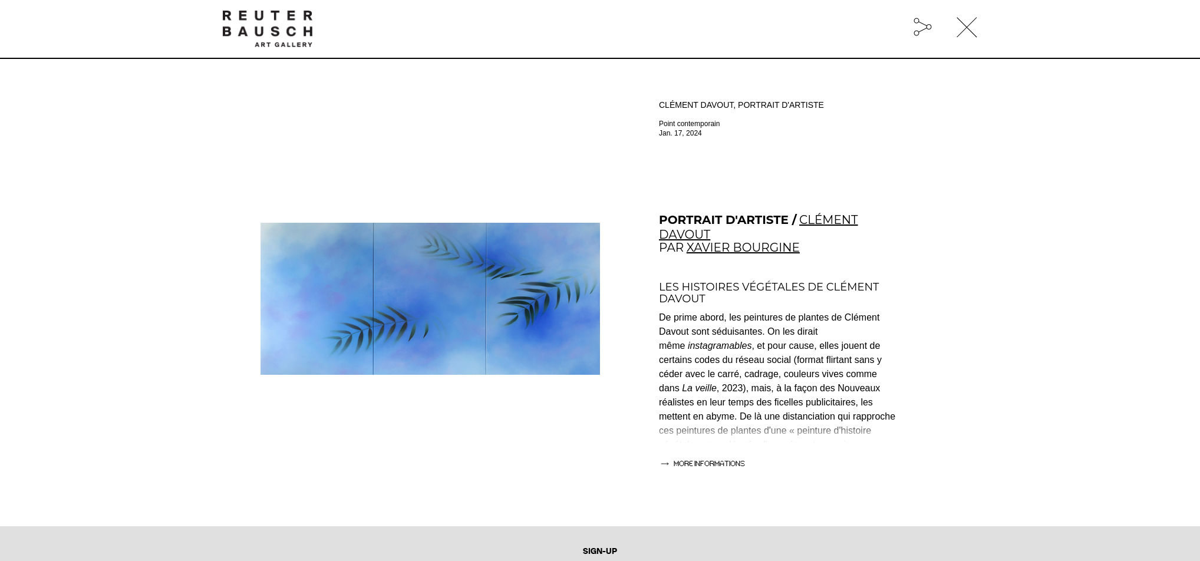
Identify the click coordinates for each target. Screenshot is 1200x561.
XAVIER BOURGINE (743, 247)
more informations (709, 463)
